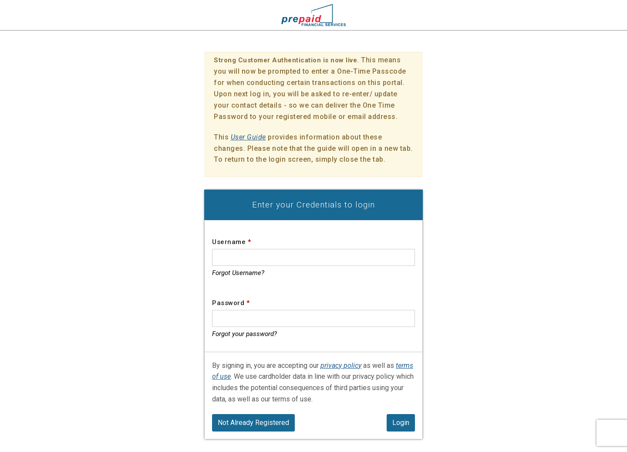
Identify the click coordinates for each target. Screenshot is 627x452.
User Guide (248, 137)
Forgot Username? (238, 273)
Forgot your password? (244, 334)
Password (230, 303)
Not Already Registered (253, 422)
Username (231, 242)
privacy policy (340, 365)
